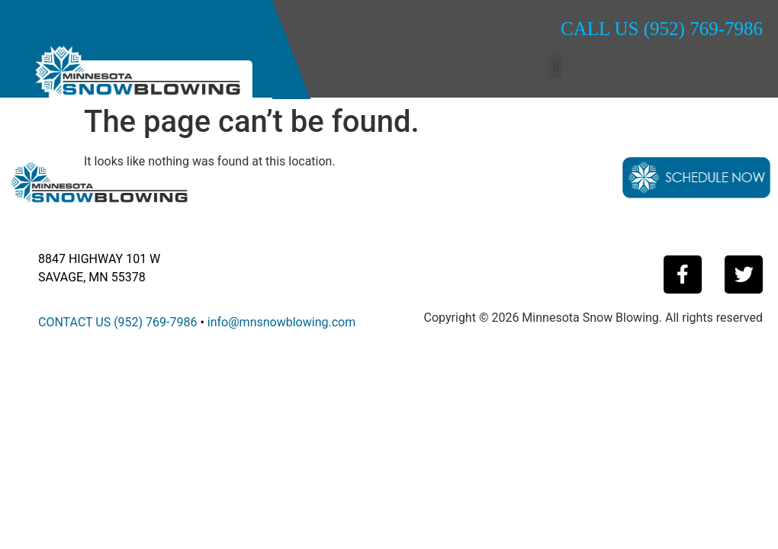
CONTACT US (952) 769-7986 (117, 322)
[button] (555, 66)
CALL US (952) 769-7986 (662, 28)
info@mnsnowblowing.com (281, 322)
